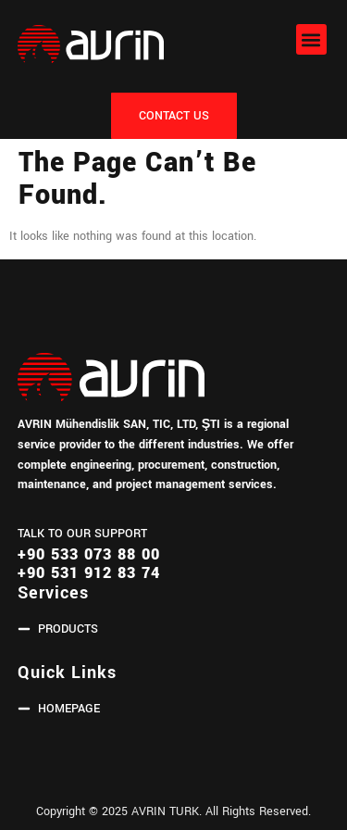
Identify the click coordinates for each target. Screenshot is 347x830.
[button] (311, 39)
